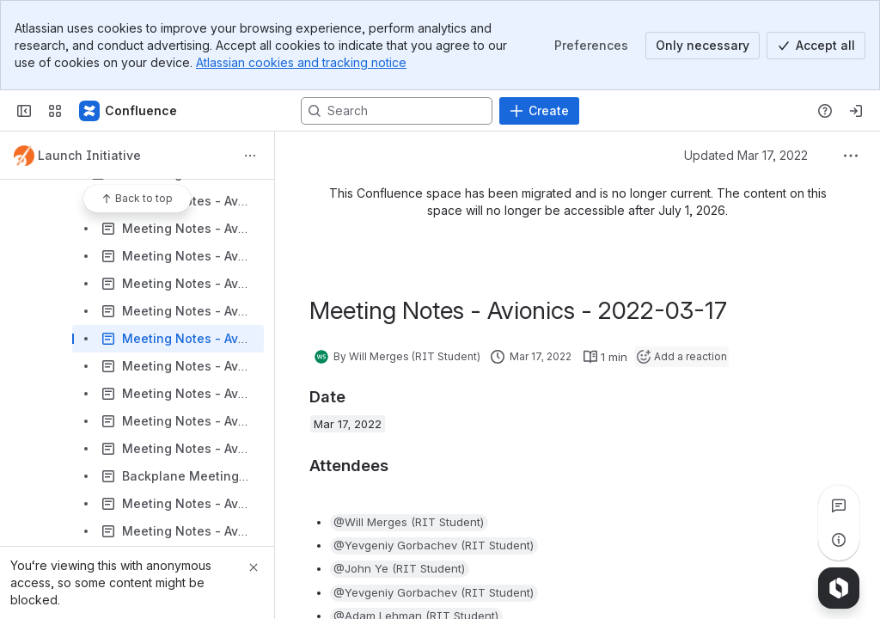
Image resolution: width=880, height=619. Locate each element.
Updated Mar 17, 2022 (746, 155)
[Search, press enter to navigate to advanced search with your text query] (396, 111)
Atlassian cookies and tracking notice (301, 62)
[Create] (539, 111)
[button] (409, 522)
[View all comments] (838, 505)
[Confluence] (129, 111)
